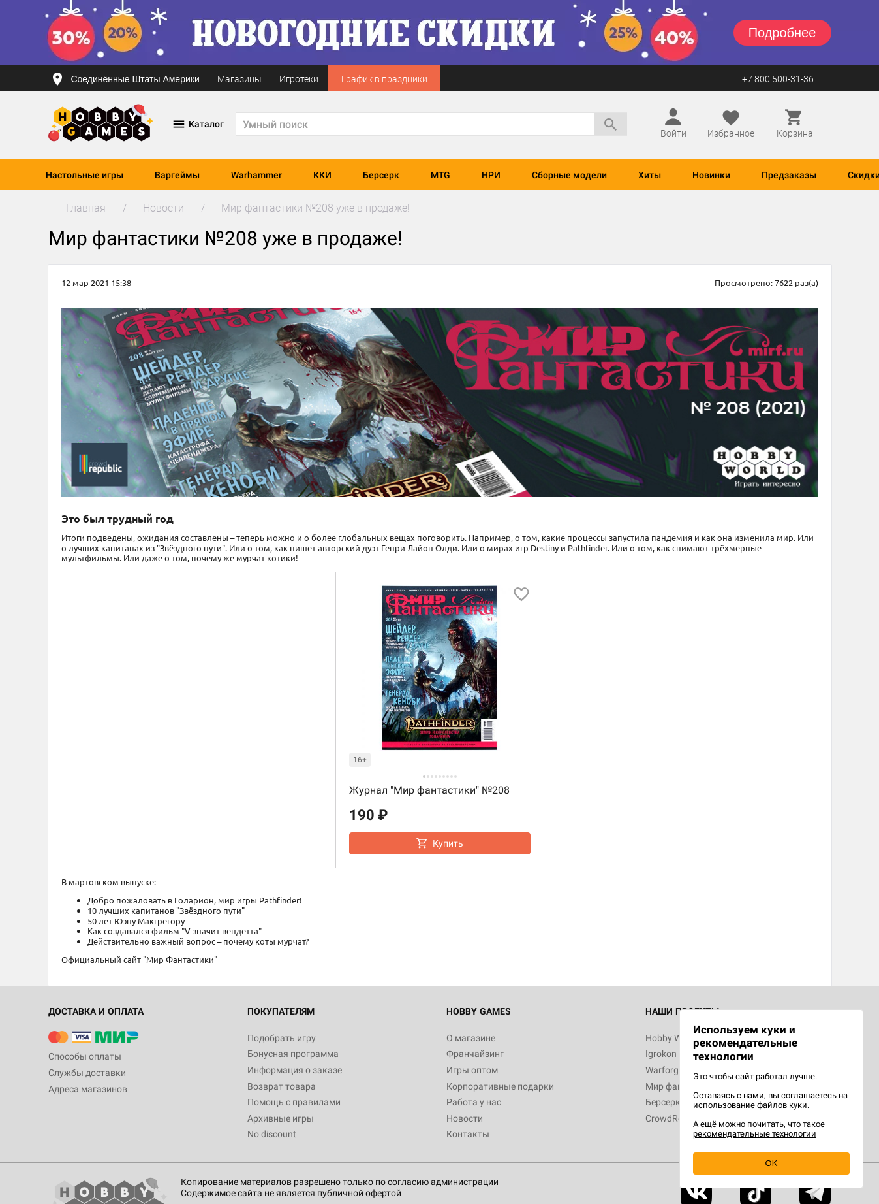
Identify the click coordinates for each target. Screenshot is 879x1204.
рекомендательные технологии (754, 1134)
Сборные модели (569, 175)
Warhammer (256, 175)
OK (771, 1163)
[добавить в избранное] (521, 594)
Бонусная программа (293, 1054)
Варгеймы (177, 175)
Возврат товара (281, 1086)
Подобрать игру (281, 1038)
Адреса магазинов (87, 1089)
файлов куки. (783, 1105)
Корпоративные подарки (500, 1086)
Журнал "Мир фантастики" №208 (429, 790)
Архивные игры (280, 1118)
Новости (464, 1118)
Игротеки (298, 79)
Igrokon (661, 1054)
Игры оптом (472, 1070)
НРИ (491, 175)
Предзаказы (789, 175)
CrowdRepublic (676, 1118)
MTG (440, 175)
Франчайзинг (475, 1054)
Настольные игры (84, 175)
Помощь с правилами (294, 1102)
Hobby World (671, 1038)
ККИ (322, 175)
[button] (424, 777)
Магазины (239, 79)
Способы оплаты (84, 1056)
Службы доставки (87, 1072)
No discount (271, 1134)
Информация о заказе (294, 1070)
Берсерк (381, 175)
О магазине (470, 1038)
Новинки (711, 175)
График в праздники (384, 79)
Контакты (467, 1134)
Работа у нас (473, 1102)
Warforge (664, 1070)
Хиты (649, 175)
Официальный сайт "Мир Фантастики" (139, 959)
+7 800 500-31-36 (778, 79)
